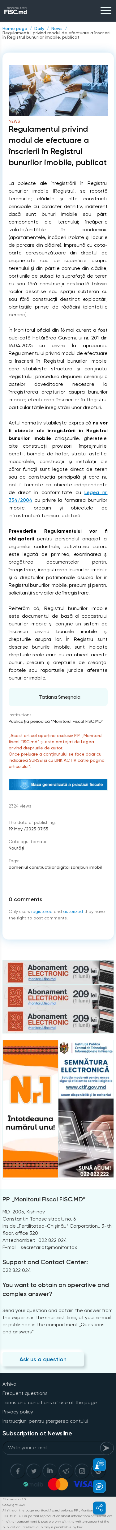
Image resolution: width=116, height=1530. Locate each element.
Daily (39, 28)
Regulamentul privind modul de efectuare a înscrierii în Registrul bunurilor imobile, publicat (56, 35)
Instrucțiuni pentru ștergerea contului (45, 1421)
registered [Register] (42, 911)
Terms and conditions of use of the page (49, 1402)
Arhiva (9, 1384)
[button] (96, 1464)
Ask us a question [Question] (43, 1359)
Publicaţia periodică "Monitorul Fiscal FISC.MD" (56, 721)
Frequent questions (25, 1393)
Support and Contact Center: (45, 1262)
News (56, 28)
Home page (14, 28)
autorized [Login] (73, 911)
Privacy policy (17, 1412)
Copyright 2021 (13, 1505)
